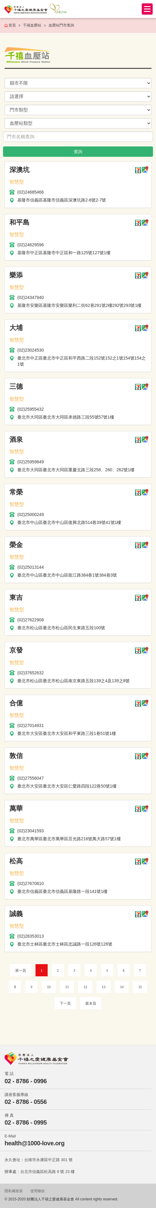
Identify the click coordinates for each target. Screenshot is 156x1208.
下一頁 (65, 1003)
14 (122, 987)
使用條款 (37, 1191)
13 (103, 987)
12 (85, 987)
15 (140, 987)
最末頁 (90, 1003)
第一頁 (20, 970)
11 (67, 987)
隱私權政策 (14, 1191)
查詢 (78, 151)
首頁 (12, 25)
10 (49, 987)
